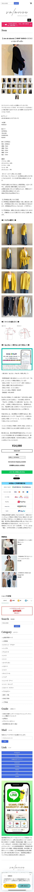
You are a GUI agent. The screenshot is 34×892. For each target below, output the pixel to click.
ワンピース (6, 652)
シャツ (5, 655)
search (16, 3)
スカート (5, 666)
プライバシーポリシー (9, 721)
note (17, 773)
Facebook (17, 763)
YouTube (17, 766)
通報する (17, 475)
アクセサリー (6, 691)
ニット (5, 659)
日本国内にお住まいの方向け (17, 465)
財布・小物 (6, 695)
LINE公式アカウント (17, 759)
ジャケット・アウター (9, 644)
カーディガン (6, 662)
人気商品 (5, 641)
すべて (5, 600)
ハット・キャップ (8, 684)
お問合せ (5, 718)
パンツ (5, 670)
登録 (5, 741)
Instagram (17, 752)
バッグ (5, 677)
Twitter (17, 756)
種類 (17, 454)
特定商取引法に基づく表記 (10, 724)
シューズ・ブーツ (8, 680)
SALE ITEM (6, 698)
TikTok (17, 770)
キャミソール (6, 673)
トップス (5, 648)
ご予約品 (5, 702)
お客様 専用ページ (8, 637)
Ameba (17, 776)
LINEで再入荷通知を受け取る (17, 472)
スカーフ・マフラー (8, 687)
